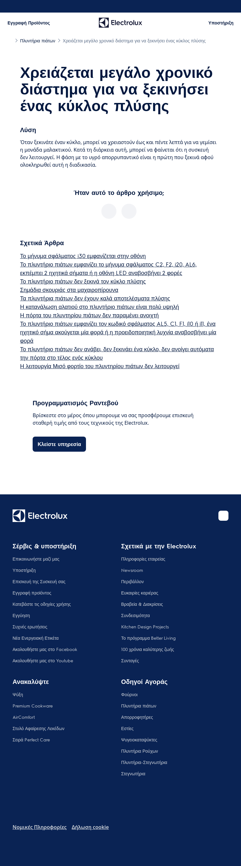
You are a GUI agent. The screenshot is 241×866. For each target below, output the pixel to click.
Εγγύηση (21, 615)
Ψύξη (18, 694)
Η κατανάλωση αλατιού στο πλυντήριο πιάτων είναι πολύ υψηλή (99, 306)
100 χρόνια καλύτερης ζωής (147, 649)
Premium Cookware (33, 705)
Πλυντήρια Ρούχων (139, 751)
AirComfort (24, 717)
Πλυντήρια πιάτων (138, 705)
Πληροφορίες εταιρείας (143, 559)
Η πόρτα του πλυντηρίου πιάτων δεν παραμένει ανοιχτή (89, 315)
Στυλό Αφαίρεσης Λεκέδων (38, 728)
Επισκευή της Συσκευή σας (39, 581)
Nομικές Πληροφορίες (40, 827)
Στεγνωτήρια (133, 773)
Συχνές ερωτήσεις (30, 626)
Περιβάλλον (132, 581)
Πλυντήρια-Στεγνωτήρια (144, 762)
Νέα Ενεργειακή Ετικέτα (36, 638)
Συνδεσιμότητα (135, 615)
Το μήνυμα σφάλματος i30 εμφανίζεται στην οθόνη (83, 255)
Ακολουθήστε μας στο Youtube (43, 660)
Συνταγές (130, 660)
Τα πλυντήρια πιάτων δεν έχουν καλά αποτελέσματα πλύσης (95, 298)
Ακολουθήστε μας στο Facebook (45, 649)
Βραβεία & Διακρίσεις (142, 604)
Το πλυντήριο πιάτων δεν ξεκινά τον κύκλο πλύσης (83, 281)
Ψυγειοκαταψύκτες (139, 739)
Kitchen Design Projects (145, 626)
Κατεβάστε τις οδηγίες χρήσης (42, 604)
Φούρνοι (129, 694)
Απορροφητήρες (137, 717)
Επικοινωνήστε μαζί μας (36, 559)
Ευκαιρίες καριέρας (139, 592)
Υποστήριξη (24, 570)
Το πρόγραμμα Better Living (148, 638)
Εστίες (127, 728)
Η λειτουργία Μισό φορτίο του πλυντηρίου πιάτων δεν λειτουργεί (99, 365)
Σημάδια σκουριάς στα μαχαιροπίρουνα (69, 289)
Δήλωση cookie (90, 827)
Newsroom (132, 570)
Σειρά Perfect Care (31, 739)
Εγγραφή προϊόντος (32, 592)
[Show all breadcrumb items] (10, 40)
